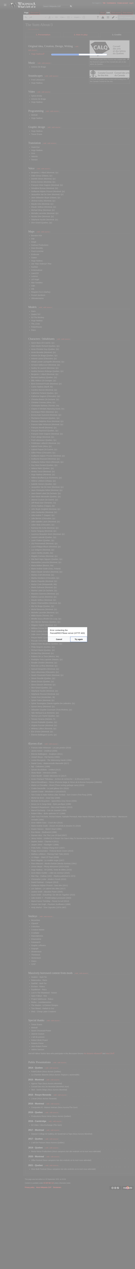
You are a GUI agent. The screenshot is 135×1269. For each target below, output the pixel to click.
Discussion (34, 13)
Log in (131, 3)
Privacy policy (29, 1264)
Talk (104, 3)
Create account (122, 3)
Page (26, 13)
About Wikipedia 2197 (43, 1264)
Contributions (111, 3)
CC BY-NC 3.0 (49, 1260)
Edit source (116, 13)
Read (103, 13)
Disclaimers (57, 1264)
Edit (108, 13)
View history (127, 13)
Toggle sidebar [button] (5, 5)
